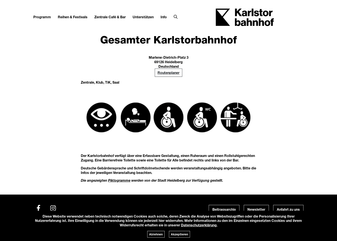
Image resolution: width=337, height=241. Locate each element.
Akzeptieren (179, 234)
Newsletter (256, 209)
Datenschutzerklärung (199, 225)
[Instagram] (53, 208)
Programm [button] (42, 17)
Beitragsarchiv (224, 209)
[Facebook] (38, 208)
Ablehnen (156, 234)
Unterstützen (143, 17)
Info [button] (164, 17)
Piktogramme (119, 180)
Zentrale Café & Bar (110, 17)
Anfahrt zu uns (288, 209)
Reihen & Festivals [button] (72, 17)
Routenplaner (168, 73)
